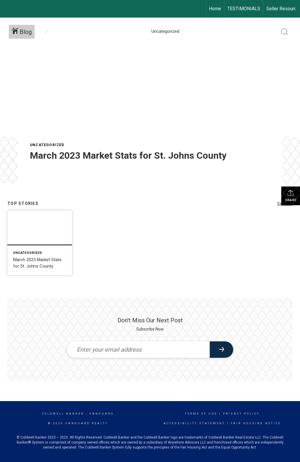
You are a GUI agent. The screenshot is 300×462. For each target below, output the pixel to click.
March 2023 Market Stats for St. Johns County (128, 155)
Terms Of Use (201, 413)
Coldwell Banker (63, 413)
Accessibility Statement (194, 423)
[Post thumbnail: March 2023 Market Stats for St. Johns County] (39, 243)
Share (290, 195)
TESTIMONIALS (243, 8)
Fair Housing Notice (256, 423)
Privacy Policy (241, 413)
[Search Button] (285, 32)
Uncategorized (47, 145)
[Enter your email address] (138, 349)
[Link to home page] (7, 9)
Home (215, 8)
